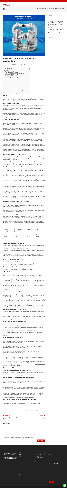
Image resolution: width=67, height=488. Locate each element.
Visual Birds (44, 486)
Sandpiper (5, 105)
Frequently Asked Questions (9, 88)
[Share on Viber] (31, 411)
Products (20, 456)
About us (20, 454)
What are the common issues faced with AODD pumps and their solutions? (17, 92)
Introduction (6, 70)
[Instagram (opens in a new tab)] (62, 1)
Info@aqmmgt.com (40, 460)
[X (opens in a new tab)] (59, 1)
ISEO (20, 466)
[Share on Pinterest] (26, 411)
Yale (20, 470)
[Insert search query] (56, 16)
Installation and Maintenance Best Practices (12, 83)
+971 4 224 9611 (6, 1)
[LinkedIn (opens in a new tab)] (63, 1)
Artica (20, 458)
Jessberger (21, 462)
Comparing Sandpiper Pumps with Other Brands (13, 77)
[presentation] (57, 479)
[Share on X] (21, 411)
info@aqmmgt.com (13, 1)
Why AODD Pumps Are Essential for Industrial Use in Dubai (15, 73)
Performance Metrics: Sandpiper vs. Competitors (13, 78)
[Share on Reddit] (36, 411)
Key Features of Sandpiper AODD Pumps (11, 74)
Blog (20, 474)
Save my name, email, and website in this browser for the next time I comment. (19, 437)
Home (20, 452)
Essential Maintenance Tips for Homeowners (55, 27)
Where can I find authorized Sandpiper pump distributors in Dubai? (16, 93)
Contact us (21, 476)
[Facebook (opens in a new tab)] (60, 1)
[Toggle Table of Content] (28, 69)
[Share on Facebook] (24, 411)
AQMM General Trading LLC (40, 364)
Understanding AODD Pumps (9, 71)
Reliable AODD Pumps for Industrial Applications (55, 8)
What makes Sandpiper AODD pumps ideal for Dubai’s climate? (15, 89)
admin (6, 64)
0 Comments (33, 64)
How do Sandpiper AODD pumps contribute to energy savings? (16, 90)
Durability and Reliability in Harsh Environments (13, 75)
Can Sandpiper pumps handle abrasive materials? (14, 91)
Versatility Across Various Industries (11, 76)
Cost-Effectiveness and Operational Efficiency (13, 79)
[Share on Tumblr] (39, 411)
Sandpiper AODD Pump (23, 64)
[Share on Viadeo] (42, 411)
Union (20, 468)
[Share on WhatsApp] (44, 411)
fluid (35, 139)
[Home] (37, 8)
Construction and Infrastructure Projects (12, 82)
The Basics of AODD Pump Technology (12, 72)
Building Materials (22, 472)
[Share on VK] (34, 411)
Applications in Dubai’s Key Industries (11, 80)
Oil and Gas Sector (9, 81)
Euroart (20, 464)
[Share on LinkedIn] (29, 411)
